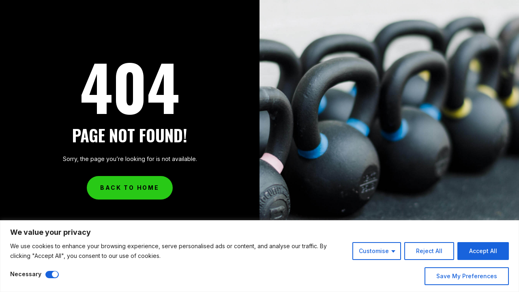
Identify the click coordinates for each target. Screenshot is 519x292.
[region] (259, 256)
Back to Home (129, 187)
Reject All (429, 250)
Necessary (25, 274)
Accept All (483, 250)
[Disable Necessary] (52, 274)
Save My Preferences (466, 276)
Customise (374, 250)
